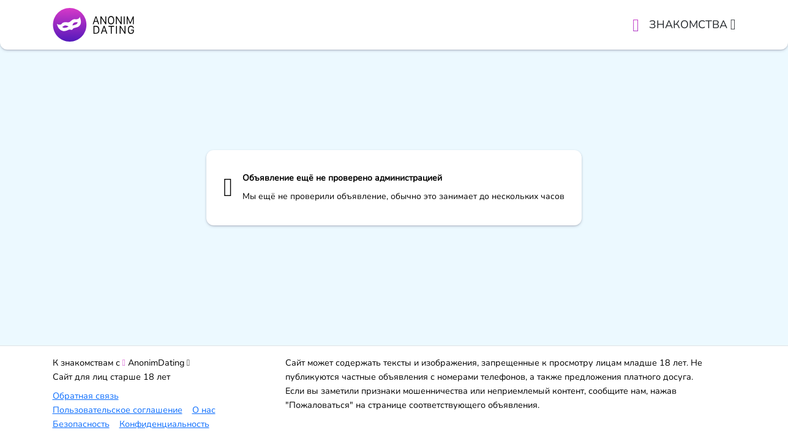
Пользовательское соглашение (117, 410)
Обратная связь (86, 396)
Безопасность (81, 424)
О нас (204, 410)
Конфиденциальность (164, 424)
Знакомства (692, 24)
